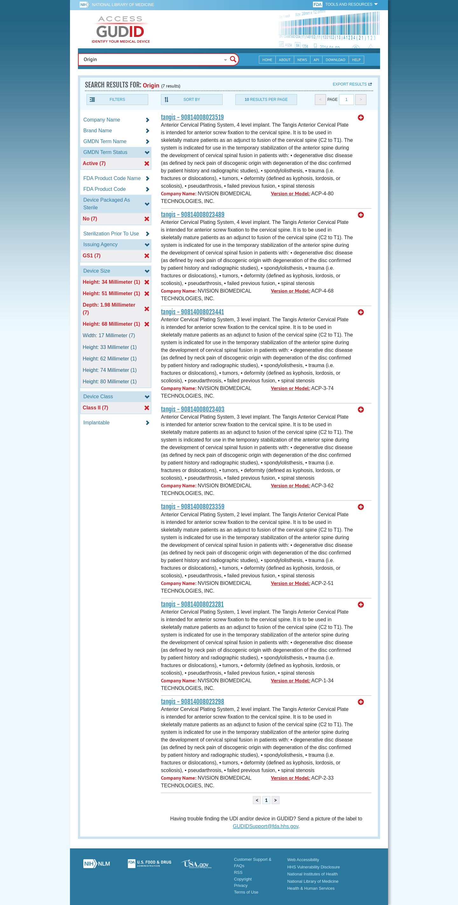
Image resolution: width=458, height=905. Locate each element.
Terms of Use (246, 892)
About (285, 59)
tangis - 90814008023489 (193, 215)
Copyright (243, 879)
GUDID (121, 29)
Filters (117, 99)
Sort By (192, 99)
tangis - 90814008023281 (192, 604)
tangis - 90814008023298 (192, 702)
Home (267, 59)
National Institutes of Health (312, 874)
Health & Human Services (311, 888)
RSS (238, 872)
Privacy (241, 885)
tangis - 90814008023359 (193, 507)
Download (335, 59)
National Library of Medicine (123, 5)
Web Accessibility (303, 859)
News (302, 59)
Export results (350, 84)
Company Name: (178, 193)
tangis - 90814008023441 (192, 312)
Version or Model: (290, 193)
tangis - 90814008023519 (192, 117)
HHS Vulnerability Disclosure (313, 867)
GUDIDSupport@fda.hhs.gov (265, 826)
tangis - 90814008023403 (193, 409)
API (316, 59)
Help (356, 59)
